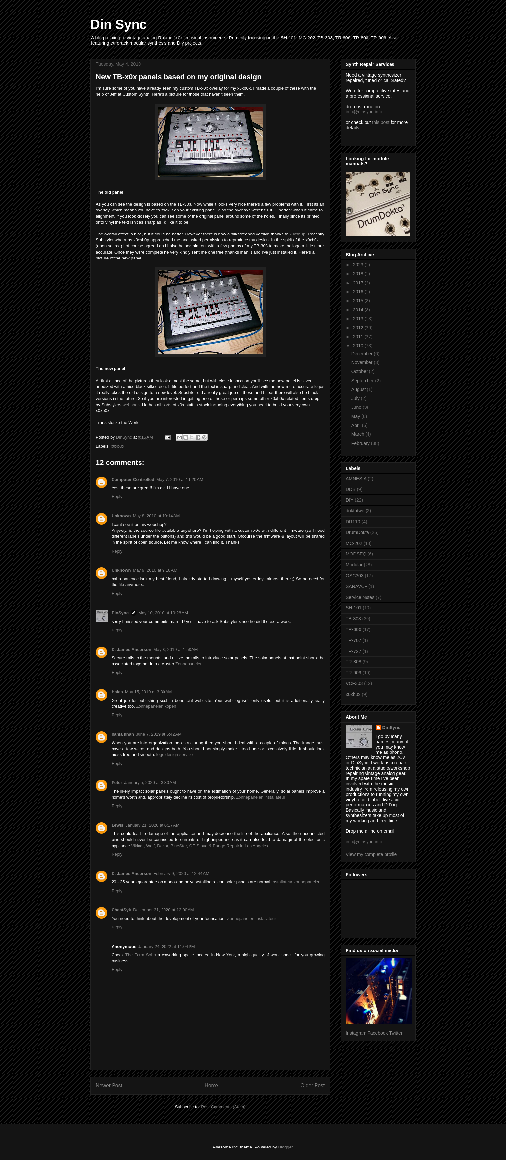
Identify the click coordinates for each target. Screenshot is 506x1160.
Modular (354, 564)
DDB (351, 489)
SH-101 (353, 607)
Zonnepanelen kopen (156, 706)
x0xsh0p (297, 234)
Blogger (285, 1147)
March (358, 434)
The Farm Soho (140, 954)
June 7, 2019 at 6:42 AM (159, 734)
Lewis (117, 825)
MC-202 (354, 543)
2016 (359, 291)
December (362, 353)
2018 (359, 273)
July (356, 398)
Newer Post (109, 1085)
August (359, 389)
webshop (131, 404)
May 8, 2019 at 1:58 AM (175, 649)
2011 (359, 336)
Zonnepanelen (189, 663)
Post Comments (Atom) (223, 1106)
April (356, 425)
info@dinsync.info (364, 111)
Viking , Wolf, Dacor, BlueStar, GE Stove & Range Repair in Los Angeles (199, 845)
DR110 (353, 521)
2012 (359, 327)
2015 (359, 300)
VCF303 (354, 683)
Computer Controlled (133, 479)
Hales (117, 691)
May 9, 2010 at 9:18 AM (155, 570)
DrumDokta (357, 532)
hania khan (123, 734)
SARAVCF (356, 586)
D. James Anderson (131, 649)
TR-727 (353, 651)
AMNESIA (356, 478)
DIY (349, 500)
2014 (359, 309)
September (363, 380)
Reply (117, 496)
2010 (359, 345)
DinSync (120, 612)
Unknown (121, 515)
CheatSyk (121, 909)
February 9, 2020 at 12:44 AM (181, 873)
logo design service (174, 754)
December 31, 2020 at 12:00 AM (163, 909)
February (361, 443)
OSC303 (355, 575)
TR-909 (353, 672)
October (360, 371)
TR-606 (353, 629)
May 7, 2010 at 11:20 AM (179, 479)
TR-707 (353, 640)
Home (211, 1085)
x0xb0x (117, 446)
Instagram (356, 1033)
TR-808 (353, 661)
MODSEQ (356, 553)
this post (380, 122)
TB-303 (353, 618)
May (356, 416)
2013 (359, 318)
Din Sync (118, 24)
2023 (359, 264)
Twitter (395, 1033)
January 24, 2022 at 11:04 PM (166, 946)
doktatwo (355, 510)
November (362, 362)
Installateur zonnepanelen (295, 881)
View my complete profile (371, 854)
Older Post (312, 1085)
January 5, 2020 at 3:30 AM (150, 782)
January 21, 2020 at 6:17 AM (152, 825)
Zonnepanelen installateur (260, 797)
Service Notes (360, 597)
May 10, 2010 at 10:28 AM (163, 612)
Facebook (377, 1033)
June (357, 407)
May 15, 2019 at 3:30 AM (148, 691)
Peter (117, 782)
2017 (359, 282)
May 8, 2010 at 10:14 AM (156, 515)
